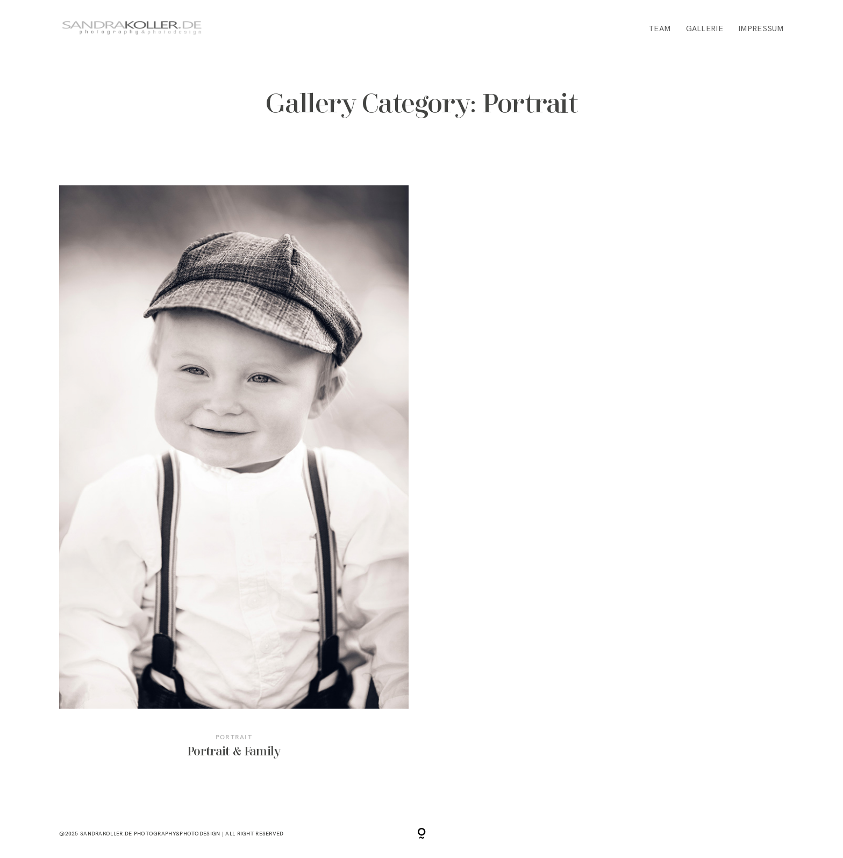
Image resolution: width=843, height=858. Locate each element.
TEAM (659, 28)
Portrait (234, 737)
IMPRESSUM (761, 28)
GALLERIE (704, 28)
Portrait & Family (234, 481)
